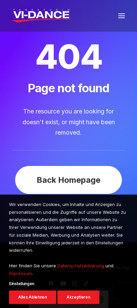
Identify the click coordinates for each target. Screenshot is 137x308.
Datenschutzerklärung (80, 277)
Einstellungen (21, 295)
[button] (121, 16)
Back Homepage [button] (68, 180)
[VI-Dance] (41, 16)
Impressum (20, 285)
